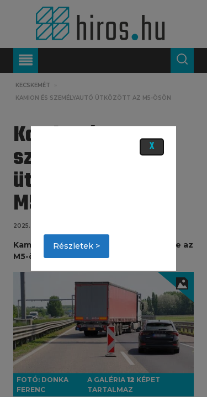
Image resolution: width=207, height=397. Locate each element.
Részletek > (76, 246)
